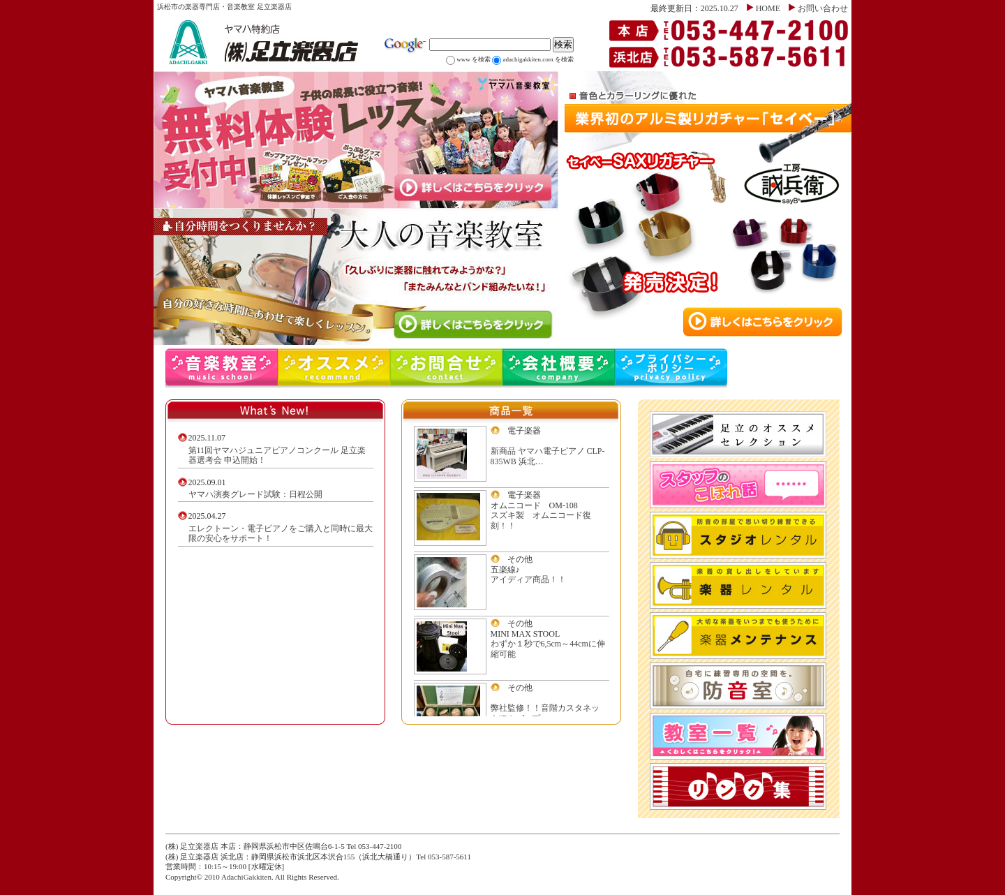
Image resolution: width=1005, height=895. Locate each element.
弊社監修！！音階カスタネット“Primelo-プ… (545, 713)
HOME (768, 8)
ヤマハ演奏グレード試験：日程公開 (255, 494)
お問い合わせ (823, 8)
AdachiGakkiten (246, 877)
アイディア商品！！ (528, 579)
